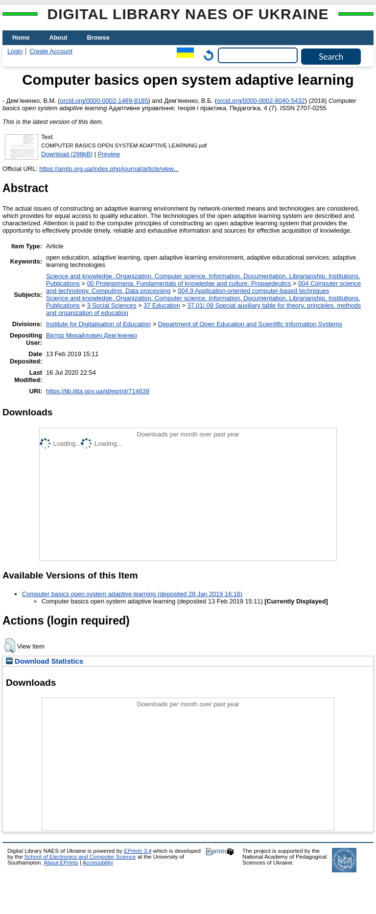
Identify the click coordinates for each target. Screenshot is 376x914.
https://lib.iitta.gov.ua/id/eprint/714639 (97, 391)
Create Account (50, 51)
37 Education (161, 305)
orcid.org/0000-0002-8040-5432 (261, 100)
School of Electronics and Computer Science (80, 857)
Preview (109, 154)
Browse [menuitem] (98, 37)
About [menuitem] (58, 37)
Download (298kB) (67, 154)
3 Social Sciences (112, 305)
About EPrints (61, 863)
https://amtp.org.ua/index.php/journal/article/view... (109, 168)
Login (15, 51)
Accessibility (97, 863)
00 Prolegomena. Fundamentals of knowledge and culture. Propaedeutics (189, 283)
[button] (9, 645)
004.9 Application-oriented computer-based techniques (253, 290)
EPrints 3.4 (137, 851)
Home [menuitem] (21, 37)
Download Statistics (44, 661)
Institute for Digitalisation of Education (98, 324)
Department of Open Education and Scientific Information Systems (250, 324)
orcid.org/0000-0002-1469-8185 (104, 100)
